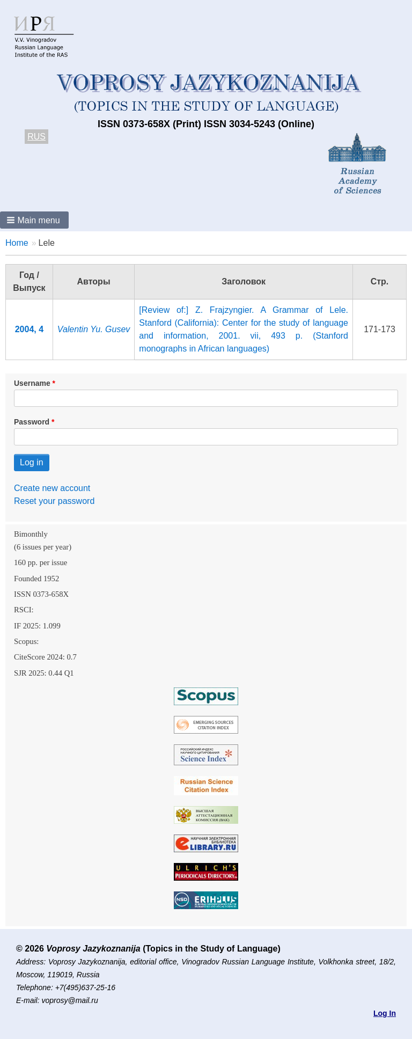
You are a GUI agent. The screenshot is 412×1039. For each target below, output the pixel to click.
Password (31, 422)
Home (16, 242)
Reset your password (54, 501)
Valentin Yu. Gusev (93, 329)
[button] (34, 220)
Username (32, 383)
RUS (36, 136)
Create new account (52, 488)
